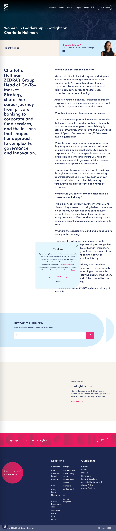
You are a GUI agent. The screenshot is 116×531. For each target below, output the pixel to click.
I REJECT (58, 281)
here (73, 270)
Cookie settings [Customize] (65, 264)
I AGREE (58, 276)
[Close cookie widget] (77, 246)
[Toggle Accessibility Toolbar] (5, 525)
